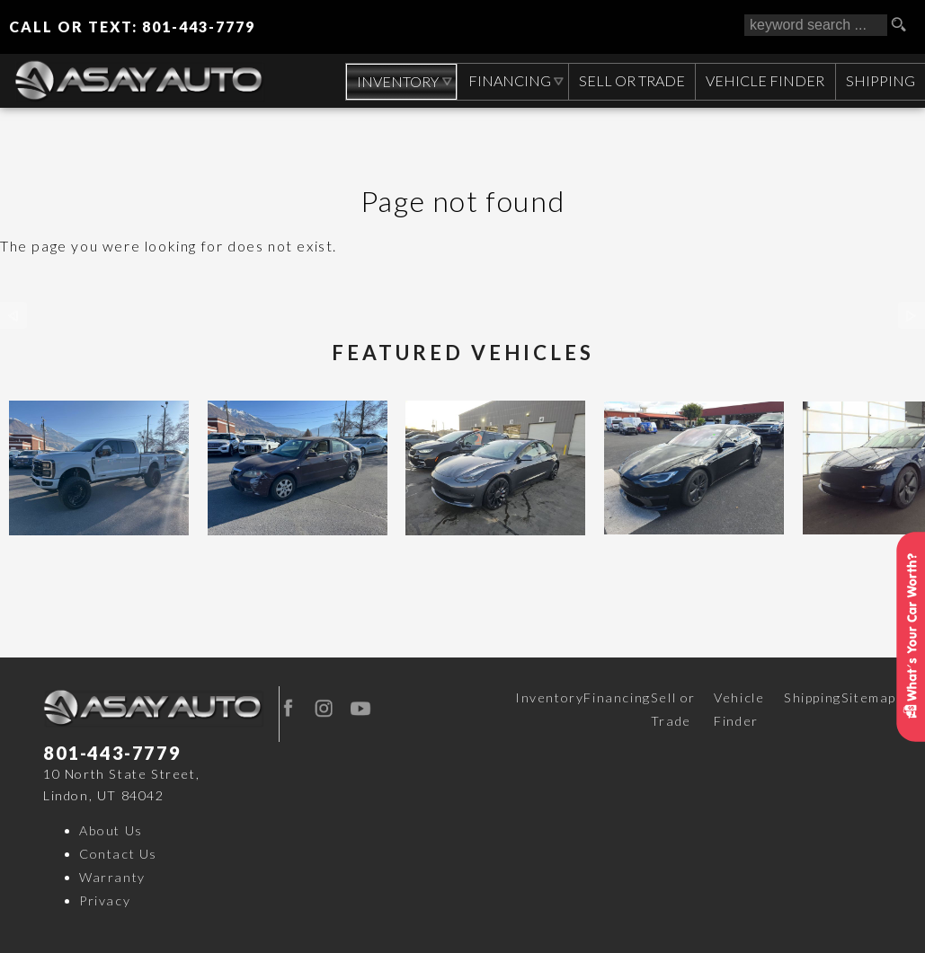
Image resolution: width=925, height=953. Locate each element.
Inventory (549, 697)
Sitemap (868, 697)
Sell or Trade (673, 709)
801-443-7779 (112, 752)
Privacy (104, 900)
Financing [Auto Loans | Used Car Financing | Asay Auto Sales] (506, 80)
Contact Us (118, 853)
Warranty (112, 877)
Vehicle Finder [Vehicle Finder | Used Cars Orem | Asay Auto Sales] (763, 80)
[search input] (815, 25)
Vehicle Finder (739, 709)
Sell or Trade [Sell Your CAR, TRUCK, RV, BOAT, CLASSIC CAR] (629, 80)
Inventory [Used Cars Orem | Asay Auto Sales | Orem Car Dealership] (393, 81)
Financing (616, 697)
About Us (111, 830)
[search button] (905, 25)
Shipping (879, 80)
